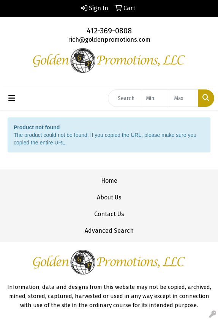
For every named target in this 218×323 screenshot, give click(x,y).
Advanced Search (109, 230)
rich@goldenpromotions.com (109, 39)
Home (109, 180)
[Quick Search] (125, 98)
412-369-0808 (109, 30)
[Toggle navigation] (12, 98)
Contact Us (109, 214)
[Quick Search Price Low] (156, 98)
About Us (109, 197)
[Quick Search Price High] (184, 98)
